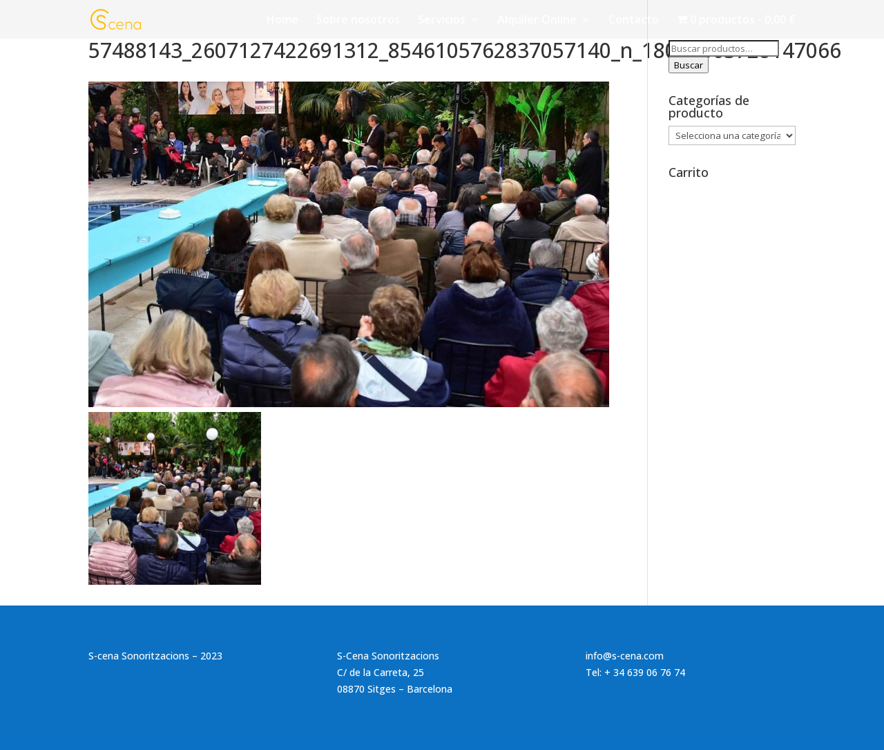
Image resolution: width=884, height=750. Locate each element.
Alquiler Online (537, 21)
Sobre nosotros (358, 21)
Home (282, 21)
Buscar (688, 65)
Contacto (633, 21)
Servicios (441, 21)
